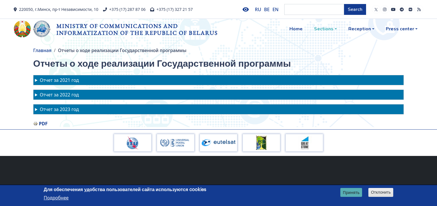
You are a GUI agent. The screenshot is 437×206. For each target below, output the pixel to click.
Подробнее (56, 198)
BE (266, 9)
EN (276, 9)
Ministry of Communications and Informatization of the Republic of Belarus (137, 29)
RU (258, 9)
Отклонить (381, 192)
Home (296, 29)
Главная (42, 50)
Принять (351, 192)
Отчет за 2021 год (59, 80)
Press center (400, 29)
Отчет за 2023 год (59, 109)
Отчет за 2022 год (59, 95)
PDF (43, 123)
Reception (359, 29)
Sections (323, 29)
